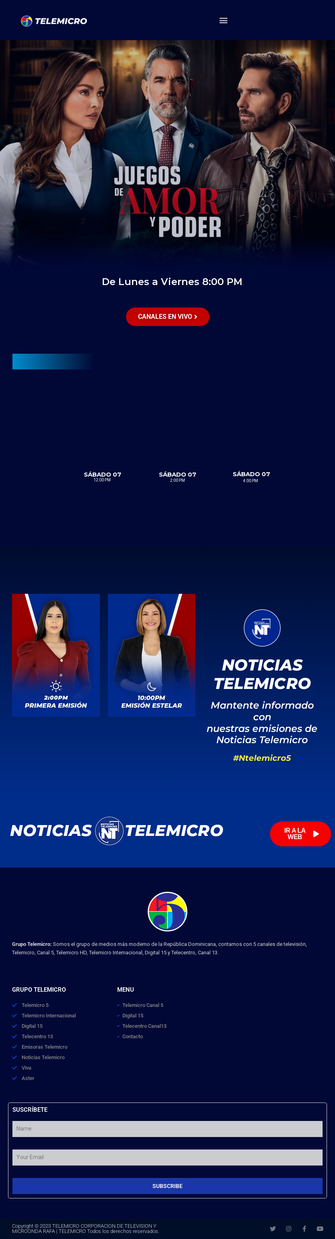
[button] (223, 20)
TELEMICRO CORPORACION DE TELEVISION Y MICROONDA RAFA (84, 1228)
